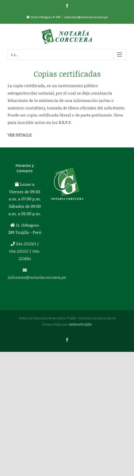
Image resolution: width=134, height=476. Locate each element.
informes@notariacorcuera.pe (86, 17)
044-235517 (19, 251)
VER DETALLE (20, 135)
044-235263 (26, 244)
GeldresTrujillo (80, 324)
